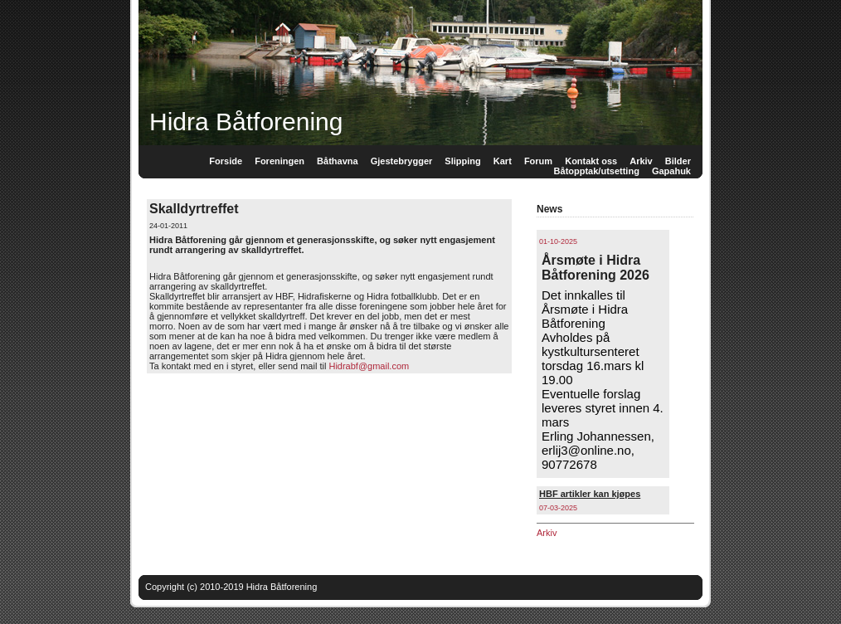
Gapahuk (671, 171)
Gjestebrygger (402, 161)
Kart (502, 161)
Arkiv (547, 533)
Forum (538, 161)
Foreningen (279, 161)
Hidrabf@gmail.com (368, 366)
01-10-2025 (558, 241)
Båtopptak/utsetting (596, 171)
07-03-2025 (558, 508)
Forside (225, 161)
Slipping (462, 161)
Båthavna (337, 161)
